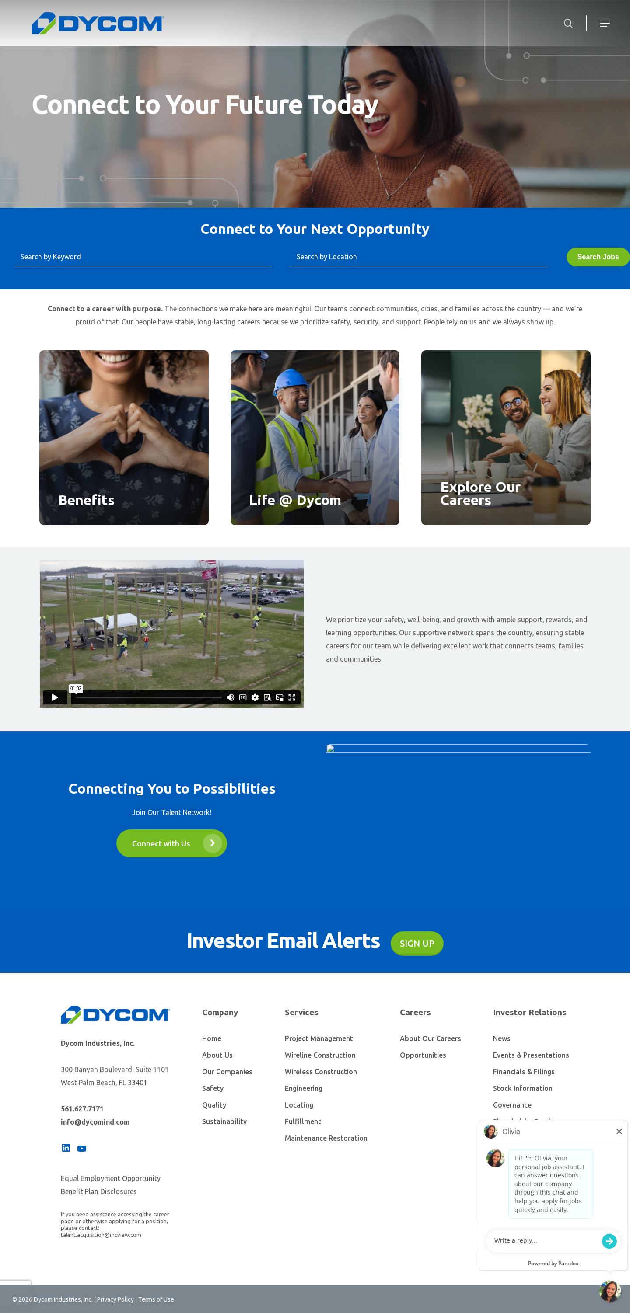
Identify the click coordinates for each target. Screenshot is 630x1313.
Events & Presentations (531, 1055)
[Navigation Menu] (602, 23)
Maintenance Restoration (326, 1138)
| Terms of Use (154, 1299)
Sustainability (224, 1121)
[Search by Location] (419, 256)
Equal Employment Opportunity (111, 1178)
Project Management (319, 1038)
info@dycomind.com (95, 1122)
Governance (512, 1105)
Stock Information (523, 1088)
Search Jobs (598, 257)
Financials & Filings (524, 1072)
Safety (213, 1088)
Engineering (303, 1088)
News (502, 1038)
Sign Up (417, 943)
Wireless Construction (321, 1072)
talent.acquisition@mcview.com (101, 1235)
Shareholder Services (527, 1121)
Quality (214, 1105)
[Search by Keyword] (143, 256)
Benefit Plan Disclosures (99, 1191)
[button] (171, 843)
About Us (217, 1055)
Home (211, 1038)
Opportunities (423, 1055)
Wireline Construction (320, 1055)
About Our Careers (430, 1038)
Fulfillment (303, 1121)
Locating (299, 1105)
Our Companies (227, 1072)
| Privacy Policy (114, 1299)
